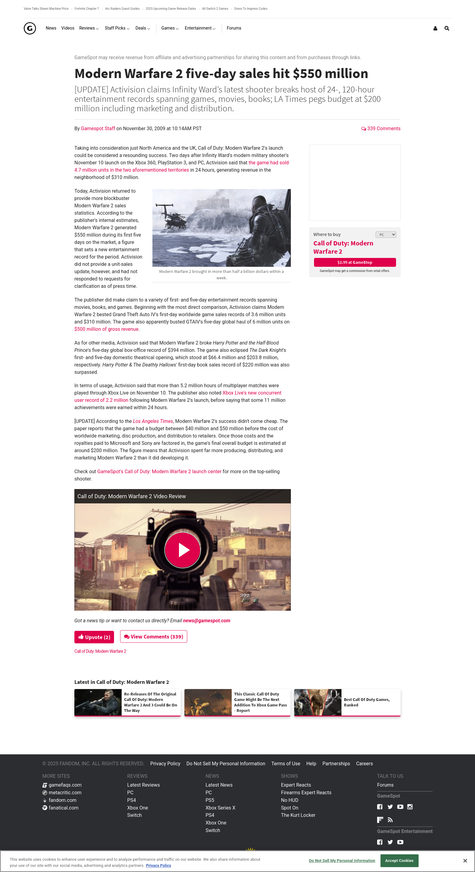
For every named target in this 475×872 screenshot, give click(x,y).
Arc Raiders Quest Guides (122, 8)
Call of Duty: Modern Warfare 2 (343, 247)
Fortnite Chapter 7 (87, 8)
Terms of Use (285, 764)
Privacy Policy (165, 764)
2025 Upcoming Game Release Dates (171, 8)
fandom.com (59, 800)
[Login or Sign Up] (435, 28)
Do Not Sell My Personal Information (226, 764)
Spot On (289, 808)
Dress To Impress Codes (250, 8)
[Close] (465, 860)
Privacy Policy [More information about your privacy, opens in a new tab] (158, 865)
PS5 (209, 800)
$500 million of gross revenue (106, 329)
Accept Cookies (399, 860)
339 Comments (381, 128)
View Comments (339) (154, 636)
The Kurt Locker (298, 815)
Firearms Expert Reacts (306, 792)
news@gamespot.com (206, 621)
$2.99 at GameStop (355, 262)
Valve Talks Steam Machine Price (46, 8)
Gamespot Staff (98, 128)
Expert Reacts (296, 785)
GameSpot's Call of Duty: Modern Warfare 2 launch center (159, 471)
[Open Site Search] (447, 28)
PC (130, 792)
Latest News (219, 785)
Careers (364, 764)
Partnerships (336, 764)
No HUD (289, 800)
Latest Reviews (143, 785)
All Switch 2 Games (215, 8)
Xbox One (137, 808)
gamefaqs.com (62, 785)
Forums (385, 785)
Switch (134, 815)
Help (311, 764)
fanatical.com (60, 808)
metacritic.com (61, 792)
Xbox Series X (220, 808)
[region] (237, 861)
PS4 (131, 800)
